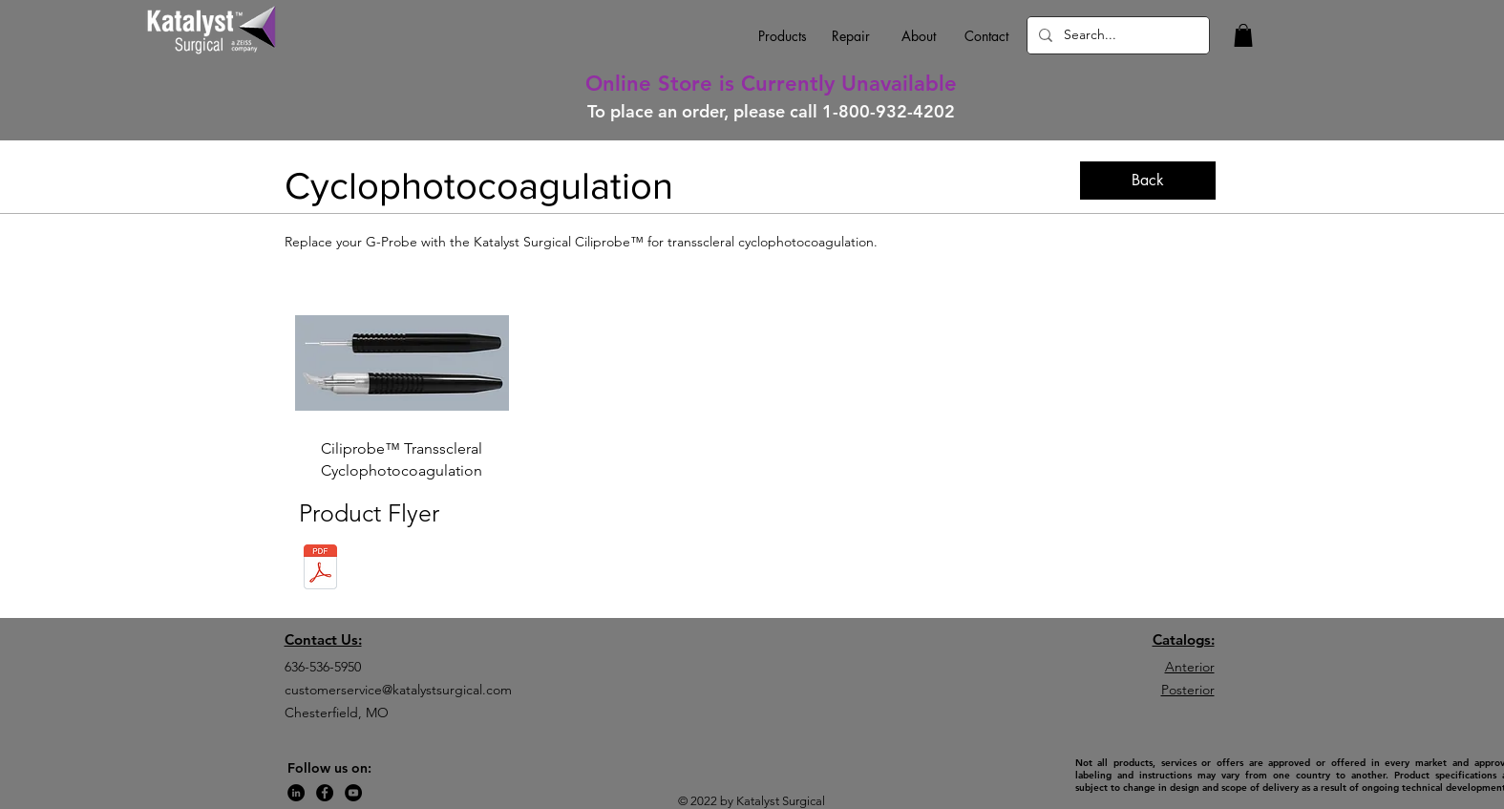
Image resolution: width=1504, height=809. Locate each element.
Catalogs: (1184, 639)
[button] (1243, 35)
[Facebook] (324, 792)
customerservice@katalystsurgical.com (398, 689)
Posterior (1188, 689)
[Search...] (1116, 35)
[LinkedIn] (296, 792)
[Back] (1148, 180)
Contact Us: (323, 639)
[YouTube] (353, 792)
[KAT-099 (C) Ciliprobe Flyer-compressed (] (320, 569)
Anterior (1190, 666)
